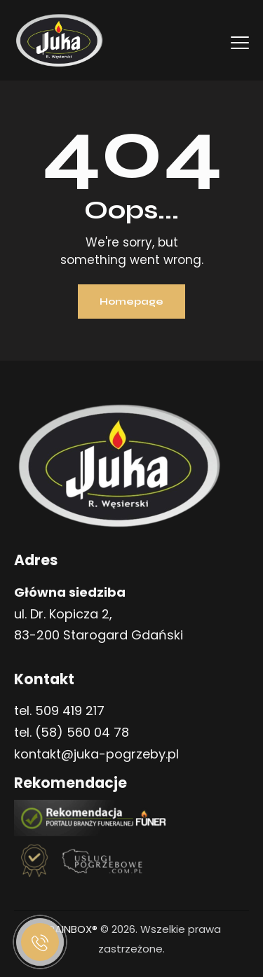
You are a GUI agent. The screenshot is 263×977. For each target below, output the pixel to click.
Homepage (131, 301)
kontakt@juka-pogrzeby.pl (96, 754)
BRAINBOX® (69, 929)
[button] (236, 908)
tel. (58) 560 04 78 (71, 732)
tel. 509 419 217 (59, 710)
